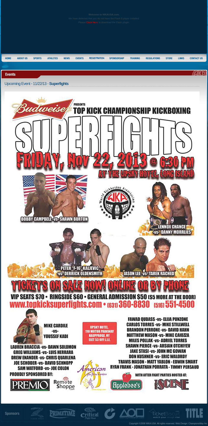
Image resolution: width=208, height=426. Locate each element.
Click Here (92, 22)
